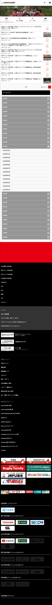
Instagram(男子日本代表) (7, 442)
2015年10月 (6, 157)
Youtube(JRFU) (5, 430)
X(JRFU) (3, 417)
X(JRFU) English (5, 422)
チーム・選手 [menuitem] (32, 20)
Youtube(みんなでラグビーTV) (9, 434)
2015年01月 (6, 189)
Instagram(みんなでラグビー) (8, 446)
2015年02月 (6, 186)
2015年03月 (6, 182)
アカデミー (4, 302)
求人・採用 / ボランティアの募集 (9, 395)
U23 (2, 286)
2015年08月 (6, 164)
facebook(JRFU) (5, 405)
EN (46, 2)
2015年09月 (6, 161)
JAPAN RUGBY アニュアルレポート (10, 326)
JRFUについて (5, 363)
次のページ (44, 87)
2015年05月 (6, 175)
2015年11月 (6, 154)
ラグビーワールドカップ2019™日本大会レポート (14, 322)
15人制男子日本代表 (6, 266)
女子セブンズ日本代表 (6, 274)
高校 (2, 294)
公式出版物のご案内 (6, 383)
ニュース (3, 310)
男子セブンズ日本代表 (12, 7)
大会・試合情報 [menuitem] (19, 20)
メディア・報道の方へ (6, 387)
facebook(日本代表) (6, 409)
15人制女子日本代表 (6, 278)
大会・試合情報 (5, 314)
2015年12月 (6, 150)
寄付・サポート (5, 379)
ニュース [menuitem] (6, 20)
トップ (2, 7)
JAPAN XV (4, 282)
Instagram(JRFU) (5, 438)
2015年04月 (6, 179)
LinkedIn (3, 450)
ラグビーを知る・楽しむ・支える (9, 318)
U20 (2, 290)
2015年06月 (6, 172)
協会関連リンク (5, 371)
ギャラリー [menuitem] (45, 20)
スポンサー (4, 375)
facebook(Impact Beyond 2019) (9, 413)
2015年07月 (6, 168)
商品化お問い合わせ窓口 (7, 391)
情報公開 (3, 367)
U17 (2, 298)
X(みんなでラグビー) (6, 426)
